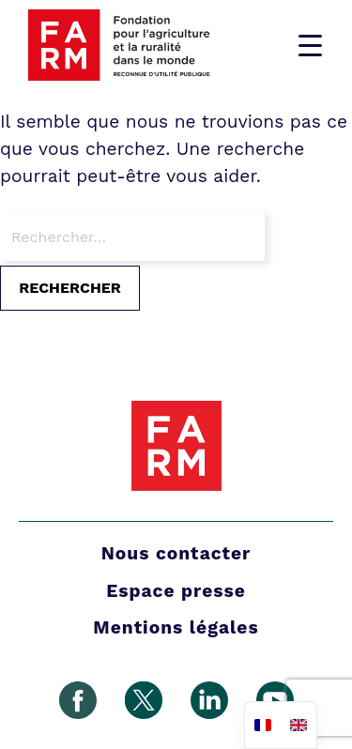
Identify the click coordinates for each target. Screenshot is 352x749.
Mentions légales (175, 627)
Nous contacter (176, 553)
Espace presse (176, 591)
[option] (298, 725)
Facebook (78, 700)
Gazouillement (143, 700)
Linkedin (209, 700)
